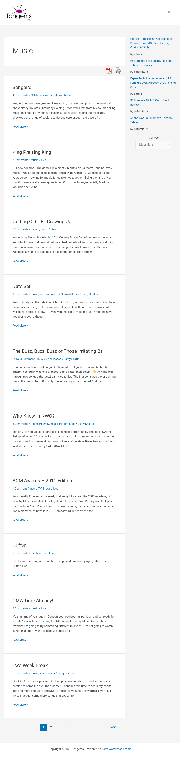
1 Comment (20, 488)
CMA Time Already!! (34, 600)
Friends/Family (41, 424)
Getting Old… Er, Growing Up (43, 221)
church (36, 229)
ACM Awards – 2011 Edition (44, 481)
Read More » (20, 126)
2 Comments (21, 160)
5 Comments (21, 229)
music (50, 95)
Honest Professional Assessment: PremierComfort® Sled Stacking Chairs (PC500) (152, 43)
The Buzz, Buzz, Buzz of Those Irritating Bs (60, 351)
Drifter (19, 545)
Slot (170, 12)
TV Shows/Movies (70, 294)
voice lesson (56, 359)
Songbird (22, 87)
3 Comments (21, 294)
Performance (49, 294)
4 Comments (21, 95)
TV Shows (45, 488)
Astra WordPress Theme (116, 749)
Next (115, 727)
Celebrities (38, 95)
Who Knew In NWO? (35, 416)
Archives (153, 137)
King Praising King (33, 152)
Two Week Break (31, 665)
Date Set (22, 286)
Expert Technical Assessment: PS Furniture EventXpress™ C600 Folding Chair (151, 83)
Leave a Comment (24, 359)
